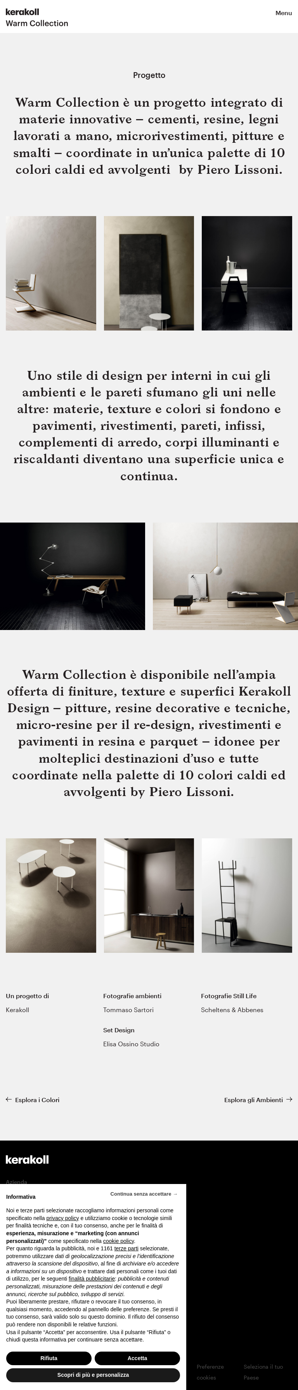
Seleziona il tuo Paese (263, 1372)
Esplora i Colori (37, 1099)
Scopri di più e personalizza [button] (93, 1379)
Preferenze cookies (210, 1372)
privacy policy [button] (63, 1222)
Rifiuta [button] (48, 1362)
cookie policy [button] (118, 1244)
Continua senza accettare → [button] (144, 1197)
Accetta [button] (137, 1362)
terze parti (126, 1252)
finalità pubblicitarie (92, 1282)
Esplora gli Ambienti (253, 1099)
